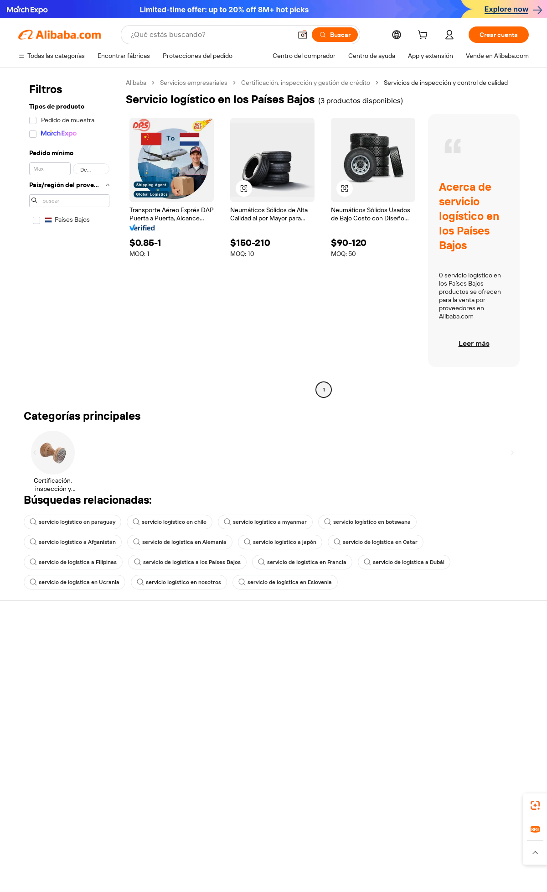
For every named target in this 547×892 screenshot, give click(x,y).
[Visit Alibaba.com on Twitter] (469, 731)
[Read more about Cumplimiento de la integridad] (488, 857)
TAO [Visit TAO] (357, 843)
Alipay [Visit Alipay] (260, 843)
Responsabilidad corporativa (478, 659)
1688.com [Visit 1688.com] (167, 843)
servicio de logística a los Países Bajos (187, 562)
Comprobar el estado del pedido (63, 677)
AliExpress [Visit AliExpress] (131, 843)
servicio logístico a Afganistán (73, 542)
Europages (418, 843)
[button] (302, 34)
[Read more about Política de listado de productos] (149, 857)
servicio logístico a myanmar (265, 522)
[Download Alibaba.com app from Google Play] (498, 802)
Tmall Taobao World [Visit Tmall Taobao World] (216, 843)
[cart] (424, 36)
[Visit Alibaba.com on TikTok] (510, 731)
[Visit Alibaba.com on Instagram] (483, 731)
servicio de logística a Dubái (404, 562)
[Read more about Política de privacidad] (346, 857)
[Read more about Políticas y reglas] (39, 857)
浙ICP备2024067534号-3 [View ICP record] (494, 874)
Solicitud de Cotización (260, 642)
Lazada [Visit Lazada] (286, 843)
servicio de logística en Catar (376, 542)
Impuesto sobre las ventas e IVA (273, 677)
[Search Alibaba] (210, 35)
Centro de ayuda (41, 642)
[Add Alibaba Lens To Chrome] (149, 802)
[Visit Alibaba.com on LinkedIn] (455, 731)
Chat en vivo (35, 659)
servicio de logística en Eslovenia (285, 582)
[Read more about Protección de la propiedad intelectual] (255, 857)
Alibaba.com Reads (255, 694)
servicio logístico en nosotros (179, 582)
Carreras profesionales (470, 694)
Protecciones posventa (156, 694)
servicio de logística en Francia (302, 562)
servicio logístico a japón (280, 542)
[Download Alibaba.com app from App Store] (430, 802)
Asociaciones (352, 702)
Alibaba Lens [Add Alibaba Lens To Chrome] (61, 802)
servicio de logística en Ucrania (74, 582)
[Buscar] (335, 34)
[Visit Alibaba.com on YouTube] (496, 731)
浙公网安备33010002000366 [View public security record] (403, 874)
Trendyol (383, 843)
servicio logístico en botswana (367, 522)
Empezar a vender (358, 642)
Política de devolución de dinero (168, 659)
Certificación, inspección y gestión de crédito (305, 82)
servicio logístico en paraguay (72, 522)
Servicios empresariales (193, 82)
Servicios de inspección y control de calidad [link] (446, 82)
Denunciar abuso (42, 711)
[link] (535, 805)
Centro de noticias (464, 677)
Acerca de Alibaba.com (470, 642)
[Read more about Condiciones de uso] (411, 857)
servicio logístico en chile (169, 522)
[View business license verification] (352, 874)
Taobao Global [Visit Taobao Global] (323, 843)
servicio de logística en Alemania (180, 542)
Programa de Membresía (263, 659)
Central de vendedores (365, 659)
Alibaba (136, 82)
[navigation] (69, 237)
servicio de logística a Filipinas (73, 562)
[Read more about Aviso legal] (84, 857)
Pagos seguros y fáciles (156, 642)
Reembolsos (36, 694)
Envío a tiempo (144, 677)
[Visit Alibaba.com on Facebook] (442, 731)
